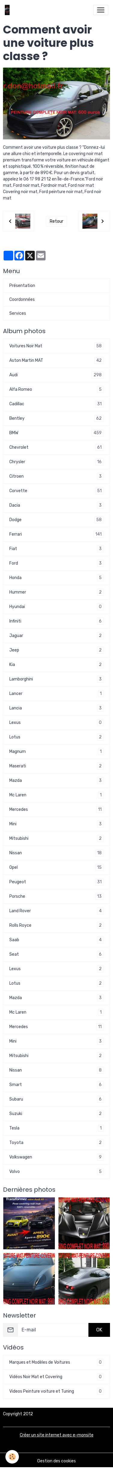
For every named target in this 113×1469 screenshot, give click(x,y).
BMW (56, 432)
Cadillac (56, 403)
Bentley (56, 418)
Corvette (56, 490)
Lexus (56, 722)
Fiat (56, 548)
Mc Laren (56, 795)
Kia (56, 664)
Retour (56, 221)
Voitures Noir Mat (56, 346)
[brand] (8, 10)
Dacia (56, 505)
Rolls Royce (56, 925)
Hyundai (56, 606)
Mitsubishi (56, 838)
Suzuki (56, 1113)
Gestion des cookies (56, 1461)
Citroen (56, 476)
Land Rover (56, 910)
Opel (56, 867)
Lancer (56, 693)
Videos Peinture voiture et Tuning (56, 1391)
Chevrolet (56, 447)
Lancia (56, 708)
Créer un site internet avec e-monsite (57, 1435)
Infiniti (56, 621)
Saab (56, 939)
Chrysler (56, 461)
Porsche (56, 896)
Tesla (56, 1128)
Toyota (56, 1142)
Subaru (56, 1099)
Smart (56, 1084)
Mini (56, 824)
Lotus (56, 737)
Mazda (56, 780)
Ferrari (56, 534)
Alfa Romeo (56, 389)
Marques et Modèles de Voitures (56, 1362)
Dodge (56, 519)
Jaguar (56, 635)
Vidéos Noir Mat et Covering (56, 1376)
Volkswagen (56, 1157)
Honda (56, 577)
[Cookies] (12, 1457)
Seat (56, 954)
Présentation (22, 285)
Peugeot (56, 881)
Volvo (56, 1171)
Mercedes (56, 809)
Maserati (56, 766)
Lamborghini (56, 679)
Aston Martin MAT (56, 360)
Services (17, 313)
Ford (56, 563)
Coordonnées (22, 299)
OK (99, 1330)
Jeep (56, 650)
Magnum (56, 751)
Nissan (56, 852)
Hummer (56, 592)
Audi (56, 374)
